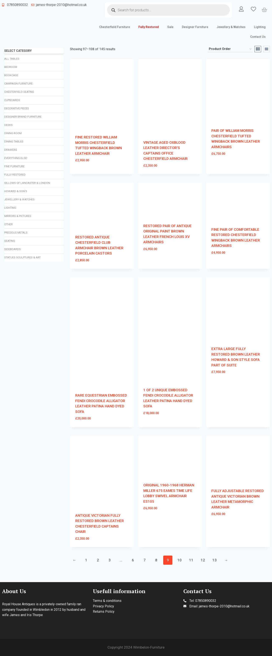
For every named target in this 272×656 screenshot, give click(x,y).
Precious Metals (16, 232)
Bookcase (11, 75)
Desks (8, 125)
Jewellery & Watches (231, 27)
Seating (9, 240)
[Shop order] (230, 49)
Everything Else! (15, 158)
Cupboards (12, 100)
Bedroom (10, 67)
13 (214, 560)
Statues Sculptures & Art (22, 257)
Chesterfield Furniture (114, 27)
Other (8, 224)
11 (191, 560)
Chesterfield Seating (19, 91)
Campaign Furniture (18, 83)
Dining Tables (13, 141)
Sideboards (12, 249)
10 (179, 560)
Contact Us (258, 36)
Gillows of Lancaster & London (27, 182)
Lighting (260, 27)
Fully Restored (148, 27)
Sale (170, 27)
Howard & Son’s (15, 191)
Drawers (10, 149)
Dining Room (13, 133)
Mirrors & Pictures (17, 216)
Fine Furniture (14, 166)
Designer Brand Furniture (23, 116)
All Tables (11, 58)
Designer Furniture (195, 27)
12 (203, 560)
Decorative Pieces (16, 108)
